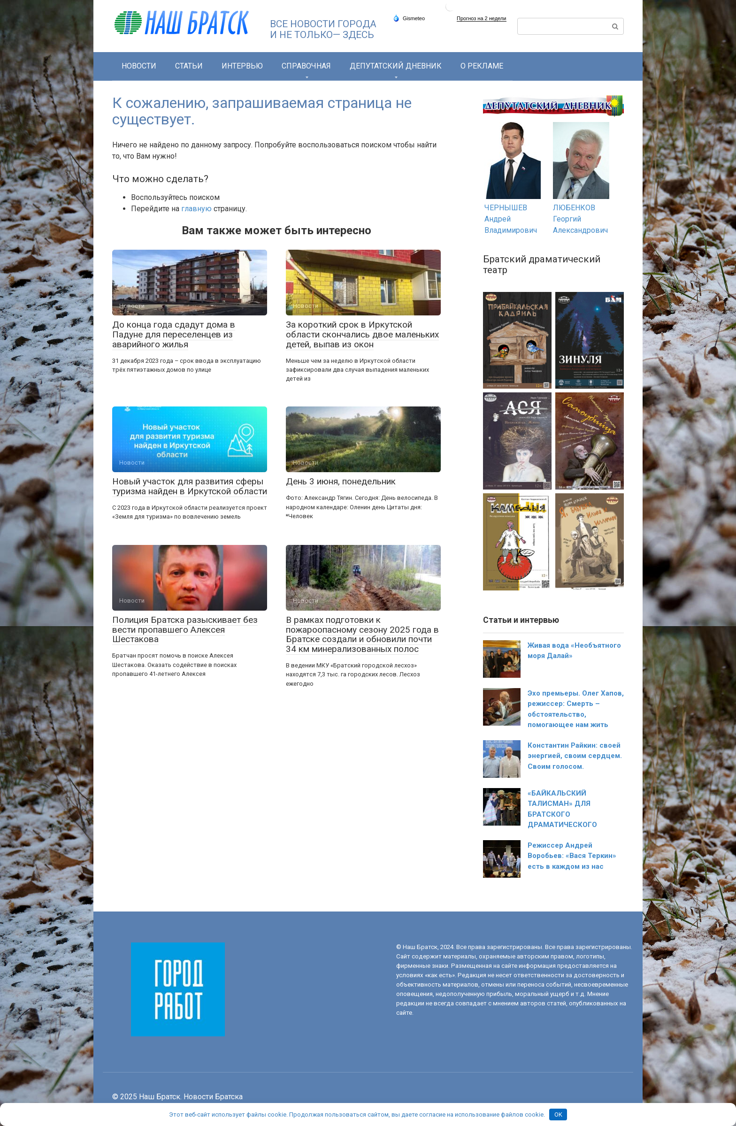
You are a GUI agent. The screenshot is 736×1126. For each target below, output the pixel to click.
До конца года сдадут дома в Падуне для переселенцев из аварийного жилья (173, 334)
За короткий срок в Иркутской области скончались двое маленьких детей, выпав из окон (362, 334)
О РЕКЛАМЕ (481, 65)
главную (196, 208)
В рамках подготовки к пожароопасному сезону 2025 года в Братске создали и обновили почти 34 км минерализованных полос (362, 634)
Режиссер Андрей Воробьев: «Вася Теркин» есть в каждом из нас (572, 856)
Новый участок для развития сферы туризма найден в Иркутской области (189, 486)
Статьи (189, 65)
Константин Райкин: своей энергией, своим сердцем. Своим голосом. (575, 756)
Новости (139, 65)
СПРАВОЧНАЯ (306, 65)
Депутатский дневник (396, 65)
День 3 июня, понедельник (341, 481)
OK (558, 1114)
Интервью (242, 65)
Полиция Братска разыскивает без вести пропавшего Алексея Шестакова (185, 629)
